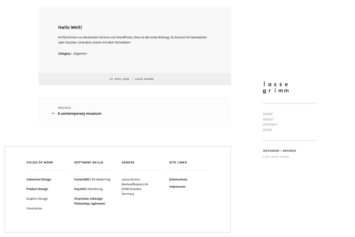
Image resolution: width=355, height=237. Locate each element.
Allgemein (80, 53)
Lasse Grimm (144, 78)
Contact (270, 125)
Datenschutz (178, 179)
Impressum (177, 186)
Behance (289, 150)
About (268, 119)
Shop (267, 130)
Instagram (271, 150)
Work (268, 114)
